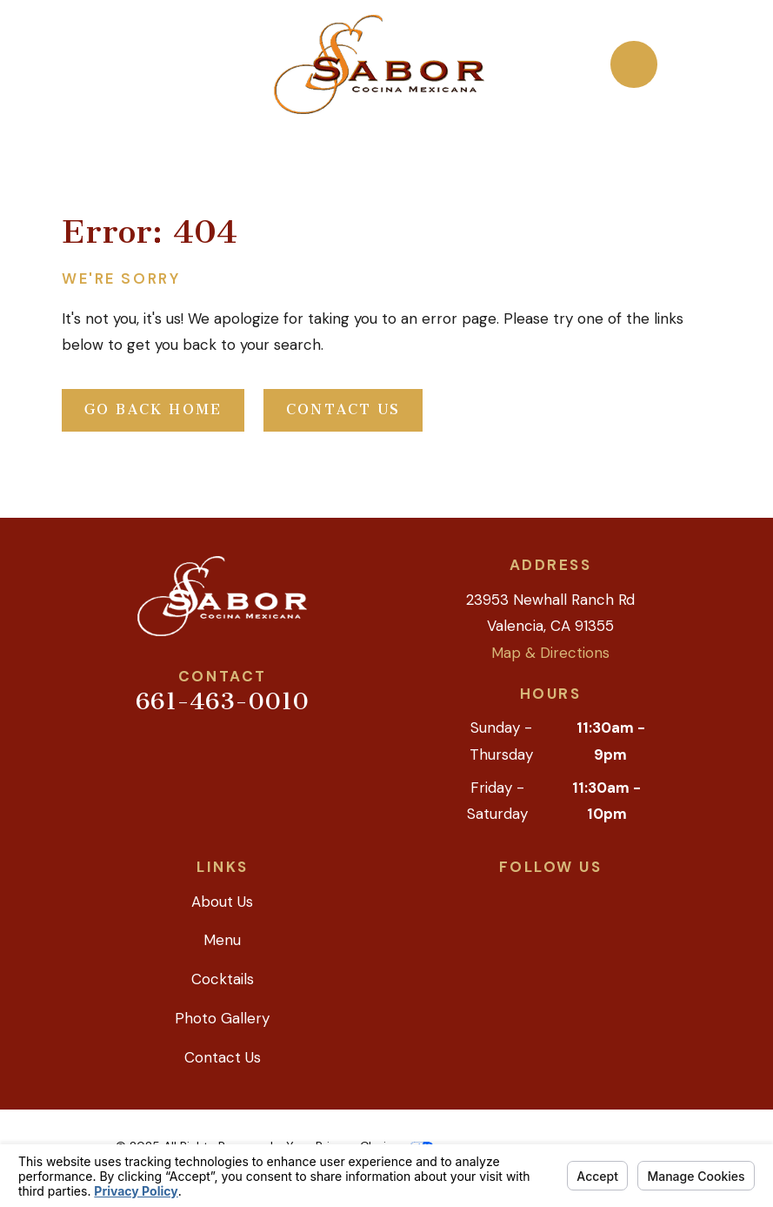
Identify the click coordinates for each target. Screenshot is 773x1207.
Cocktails (222, 979)
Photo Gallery (222, 1018)
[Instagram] (611, 898)
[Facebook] (570, 898)
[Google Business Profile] (490, 898)
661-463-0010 (222, 701)
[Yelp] (530, 898)
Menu (222, 939)
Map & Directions (550, 652)
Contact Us (343, 409)
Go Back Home (153, 409)
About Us (222, 901)
